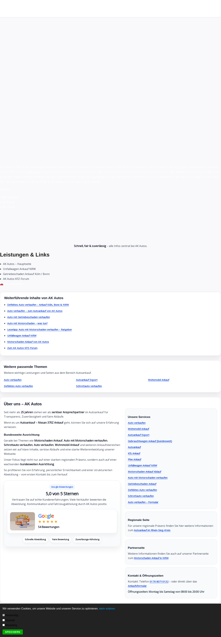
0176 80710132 (159, 581)
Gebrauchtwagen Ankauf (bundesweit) (152, 441)
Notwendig (10, 615)
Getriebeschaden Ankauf (143, 484)
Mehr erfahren (107, 608)
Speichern (12, 632)
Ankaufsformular (139, 586)
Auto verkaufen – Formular (145, 502)
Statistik (9, 620)
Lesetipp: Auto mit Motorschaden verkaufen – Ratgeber (42, 329)
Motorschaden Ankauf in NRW (153, 558)
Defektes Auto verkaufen (20, 386)
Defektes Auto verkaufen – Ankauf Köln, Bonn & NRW (41, 305)
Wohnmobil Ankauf (160, 380)
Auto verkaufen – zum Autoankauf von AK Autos (37, 311)
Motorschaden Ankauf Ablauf (146, 471)
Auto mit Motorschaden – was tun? (29, 323)
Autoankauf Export (88, 380)
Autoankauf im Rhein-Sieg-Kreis (154, 530)
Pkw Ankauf (135, 459)
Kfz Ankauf (135, 453)
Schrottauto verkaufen (90, 386)
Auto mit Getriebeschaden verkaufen (30, 317)
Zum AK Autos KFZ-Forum (23, 348)
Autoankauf (135, 447)
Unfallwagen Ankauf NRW (23, 335)
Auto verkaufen (13, 380)
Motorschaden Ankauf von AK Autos (30, 342)
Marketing (10, 625)
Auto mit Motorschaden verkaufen (149, 477)
